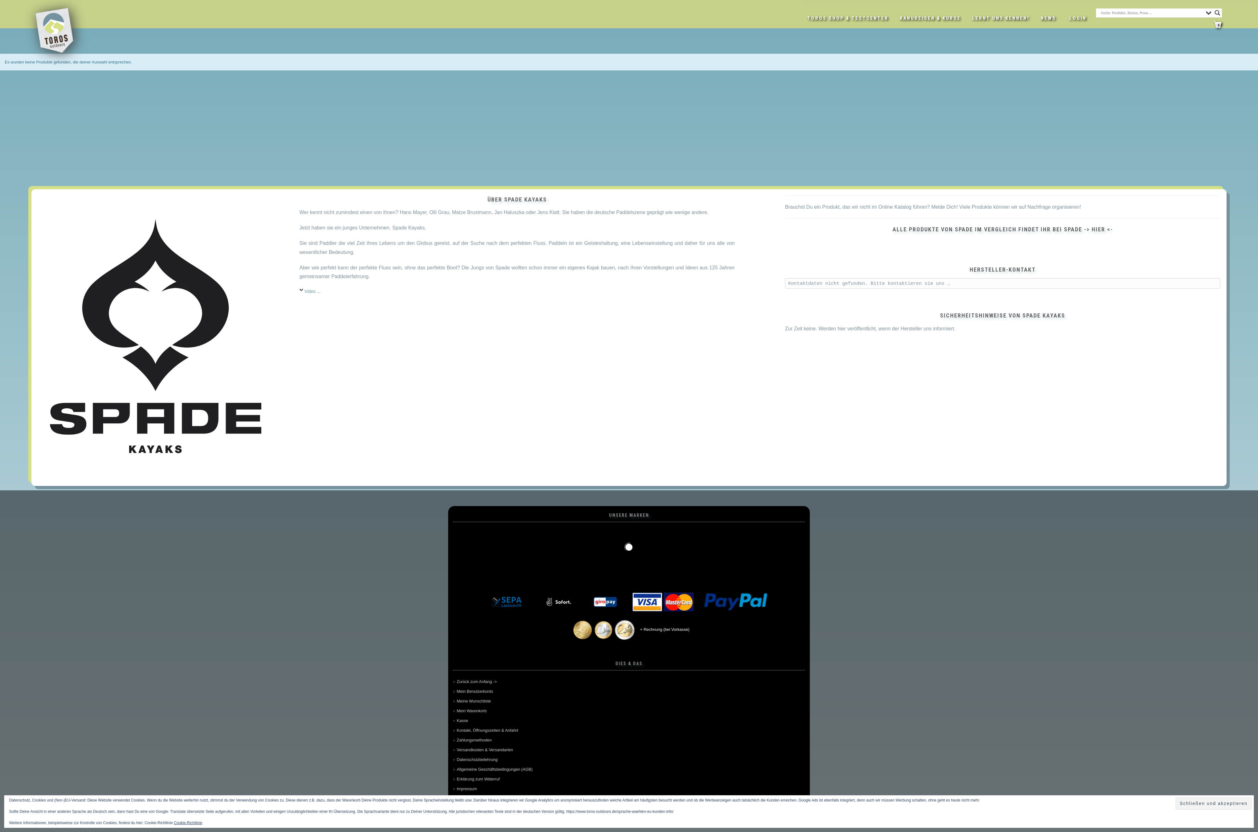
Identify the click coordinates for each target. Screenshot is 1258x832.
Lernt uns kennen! (1000, 18)
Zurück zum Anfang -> (477, 681)
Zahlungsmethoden (474, 740)
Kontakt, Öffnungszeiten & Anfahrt (487, 730)
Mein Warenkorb (472, 710)
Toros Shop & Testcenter (847, 18)
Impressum (467, 788)
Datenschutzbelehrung (477, 759)
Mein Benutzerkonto (475, 691)
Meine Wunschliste (474, 701)
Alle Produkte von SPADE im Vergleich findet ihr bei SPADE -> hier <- (1003, 229)
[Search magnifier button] (1217, 12)
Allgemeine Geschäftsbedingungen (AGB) (494, 769)
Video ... (312, 291)
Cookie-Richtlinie (188, 823)
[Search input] (1152, 12)
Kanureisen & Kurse (930, 18)
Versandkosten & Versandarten (485, 749)
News (1048, 18)
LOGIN (1078, 18)
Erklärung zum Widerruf (478, 779)
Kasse (462, 720)
